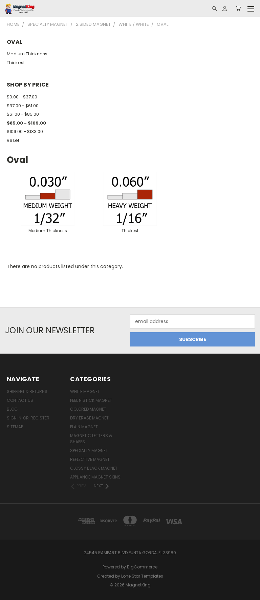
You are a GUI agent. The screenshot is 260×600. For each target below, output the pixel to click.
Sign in (14, 418)
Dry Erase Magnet (89, 418)
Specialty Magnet (89, 450)
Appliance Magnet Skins (95, 477)
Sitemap (15, 427)
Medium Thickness (27, 54)
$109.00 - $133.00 (25, 131)
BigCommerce (142, 567)
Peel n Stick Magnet (91, 400)
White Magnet (85, 391)
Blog (12, 409)
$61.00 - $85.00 (23, 114)
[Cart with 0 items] (238, 8)
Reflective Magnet (90, 459)
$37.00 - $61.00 (23, 105)
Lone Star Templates (142, 576)
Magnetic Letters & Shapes (91, 439)
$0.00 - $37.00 (22, 97)
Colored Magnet (88, 409)
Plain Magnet (84, 427)
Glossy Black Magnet (93, 468)
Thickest (16, 62)
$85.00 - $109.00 (26, 123)
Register (39, 418)
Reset (13, 140)
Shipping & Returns (27, 391)
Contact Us (20, 400)
